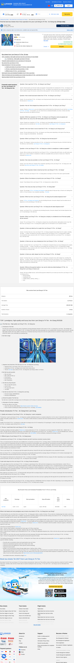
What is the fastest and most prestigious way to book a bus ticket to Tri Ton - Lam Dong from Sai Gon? (25, 75)
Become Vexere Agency (61, 657)
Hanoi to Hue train (23, 620)
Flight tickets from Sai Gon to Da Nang (46, 619)
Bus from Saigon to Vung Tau (6, 613)
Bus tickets (3, 606)
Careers (21, 638)
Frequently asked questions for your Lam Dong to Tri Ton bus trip (16, 60)
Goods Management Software (63, 652)
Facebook (23, 649)
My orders (48, 1)
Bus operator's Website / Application (64, 645)
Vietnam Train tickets (23, 608)
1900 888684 (38, 407)
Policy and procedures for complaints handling (46, 646)
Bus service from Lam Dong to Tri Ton (10, 62)
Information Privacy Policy (43, 640)
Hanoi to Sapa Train (23, 611)
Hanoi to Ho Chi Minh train (25, 615)
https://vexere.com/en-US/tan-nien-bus (29, 406)
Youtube (23, 654)
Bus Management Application (62, 640)
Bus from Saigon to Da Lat (6, 618)
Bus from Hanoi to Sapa (5, 620)
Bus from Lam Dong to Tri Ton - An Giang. (34, 165)
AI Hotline (58, 647)
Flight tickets (42, 606)
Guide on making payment (43, 636)
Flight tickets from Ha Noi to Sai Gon (46, 611)
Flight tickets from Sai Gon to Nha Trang (45, 614)
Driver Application (60, 642)
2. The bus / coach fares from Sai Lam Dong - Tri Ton (16, 68)
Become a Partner (68, 2)
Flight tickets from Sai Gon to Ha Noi (46, 617)
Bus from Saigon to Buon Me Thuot (8, 611)
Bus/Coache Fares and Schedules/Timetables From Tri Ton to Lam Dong (18, 73)
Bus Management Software (62, 638)
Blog (20, 640)
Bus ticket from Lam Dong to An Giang (18, 19)
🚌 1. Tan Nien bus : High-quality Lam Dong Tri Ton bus (17, 58)
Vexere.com (30, 100)
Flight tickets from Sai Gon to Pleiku (46, 624)
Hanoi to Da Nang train (24, 613)
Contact (20, 643)
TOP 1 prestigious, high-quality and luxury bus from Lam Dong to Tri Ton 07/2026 (20, 56)
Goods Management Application (63, 655)
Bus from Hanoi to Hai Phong (6, 622)
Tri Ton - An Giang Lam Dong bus (37, 190)
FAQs (39, 649)
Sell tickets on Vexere (56, 1)
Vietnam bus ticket (4, 19)
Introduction (21, 636)
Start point (7, 13)
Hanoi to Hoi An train (23, 622)
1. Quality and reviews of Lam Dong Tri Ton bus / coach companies (20, 66)
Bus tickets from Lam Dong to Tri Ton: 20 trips (15, 54)
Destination (24, 13)
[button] (46, 84)
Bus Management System (62, 636)
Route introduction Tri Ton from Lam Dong (11, 64)
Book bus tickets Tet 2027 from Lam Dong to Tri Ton (13, 77)
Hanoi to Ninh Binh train (24, 618)
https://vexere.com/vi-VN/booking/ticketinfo (33, 553)
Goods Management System (63, 650)
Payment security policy (43, 643)
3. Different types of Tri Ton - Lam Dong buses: (15, 71)
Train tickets (23, 606)
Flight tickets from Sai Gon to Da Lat (46, 621)
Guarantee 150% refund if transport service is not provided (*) (21, 4)
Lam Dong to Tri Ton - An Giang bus (57, 124)
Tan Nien (37, 124)
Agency (58, 660)
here (25, 555)
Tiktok (22, 652)
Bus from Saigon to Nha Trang (7, 615)
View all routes (37, 624)
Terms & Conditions (42, 638)
